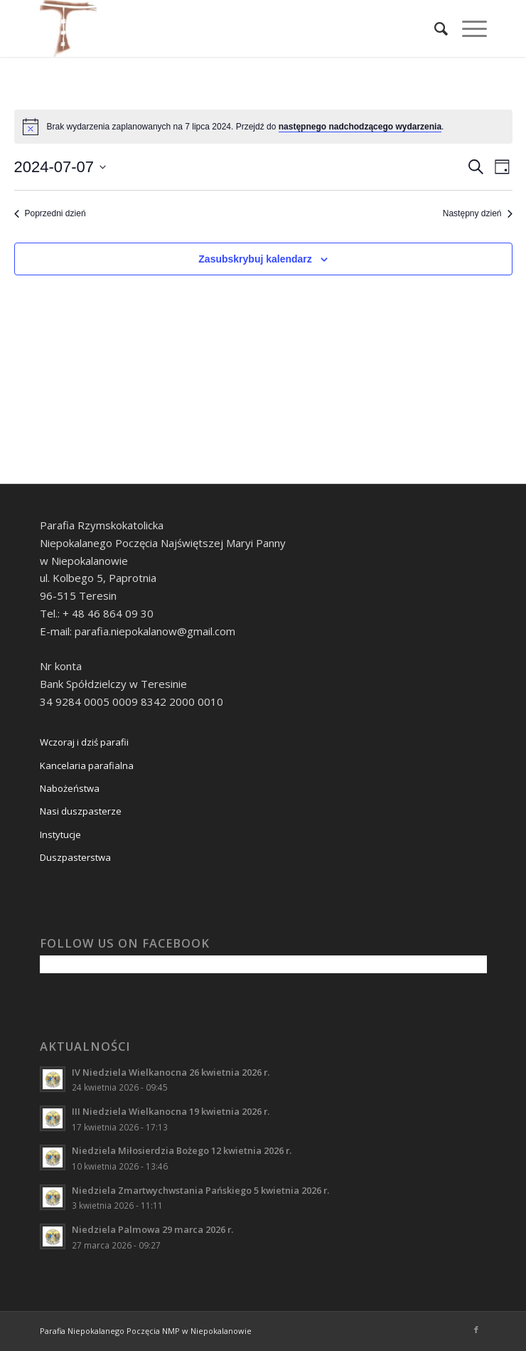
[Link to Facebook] (476, 1329)
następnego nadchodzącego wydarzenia (360, 127)
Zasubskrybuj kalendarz (255, 259)
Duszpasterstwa (75, 857)
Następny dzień (477, 213)
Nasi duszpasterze (81, 811)
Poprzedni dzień (50, 213)
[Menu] (467, 28)
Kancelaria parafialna (87, 765)
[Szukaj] (434, 28)
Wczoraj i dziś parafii (84, 742)
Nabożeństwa (70, 788)
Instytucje (60, 834)
